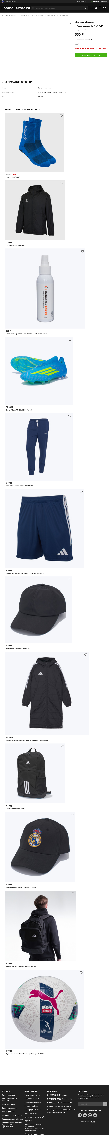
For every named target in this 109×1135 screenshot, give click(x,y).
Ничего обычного (44, 88)
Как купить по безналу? (34, 1117)
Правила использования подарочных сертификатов (12, 1125)
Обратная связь (8, 1104)
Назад (5, 15)
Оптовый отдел (30, 1113)
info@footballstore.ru (58, 1112)
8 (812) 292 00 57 (54, 1099)
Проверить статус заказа (12, 1115)
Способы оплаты (8, 1095)
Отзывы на (90, 1122)
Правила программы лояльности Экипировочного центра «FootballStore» (34, 1127)
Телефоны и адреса (32, 1095)
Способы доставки (9, 1108)
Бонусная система (31, 1099)
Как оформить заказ (32, 1110)
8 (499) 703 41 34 (54, 1095)
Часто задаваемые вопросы (9, 1100)
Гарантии (28, 1121)
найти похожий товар (91, 55)
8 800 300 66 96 (53, 1107)
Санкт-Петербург (9, 2)
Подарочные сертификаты (12, 1119)
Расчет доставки (8, 1112)
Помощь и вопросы (100, 1)
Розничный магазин (32, 1102)
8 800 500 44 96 (80, 1)
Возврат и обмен (31, 1106)
